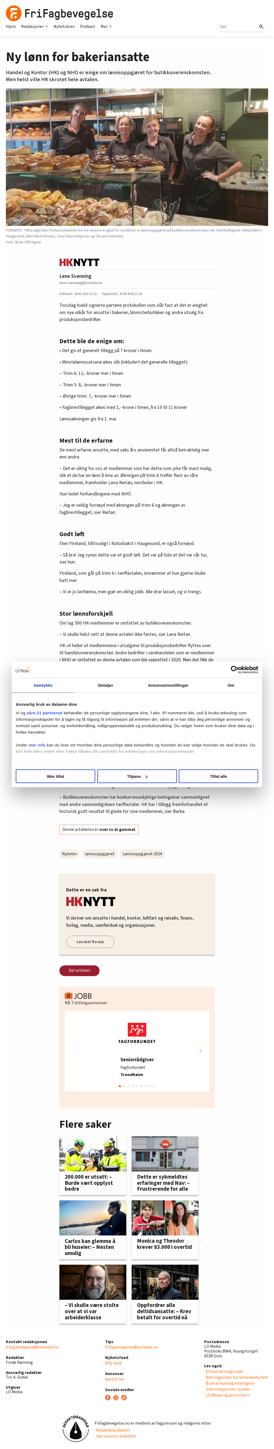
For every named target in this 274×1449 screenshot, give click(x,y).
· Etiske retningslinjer (223, 1372)
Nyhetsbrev (64, 26)
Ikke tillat (58, 776)
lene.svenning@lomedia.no (80, 283)
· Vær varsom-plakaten (115, 1436)
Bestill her (114, 1379)
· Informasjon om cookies (227, 1389)
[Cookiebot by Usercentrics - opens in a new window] (230, 670)
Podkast (87, 26)
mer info (41, 744)
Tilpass (137, 776)
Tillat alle (215, 776)
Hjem (11, 26)
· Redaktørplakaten (112, 1430)
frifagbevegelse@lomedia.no (32, 1347)
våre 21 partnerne (49, 712)
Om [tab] (227, 685)
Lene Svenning (75, 276)
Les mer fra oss (90, 942)
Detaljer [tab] (107, 685)
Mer (106, 26)
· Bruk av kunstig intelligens (229, 1383)
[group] (137, 1051)
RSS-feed (113, 1363)
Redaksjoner (34, 26)
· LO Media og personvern (227, 1395)
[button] (201, 1051)
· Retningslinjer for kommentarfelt (236, 1377)
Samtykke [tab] (46, 685)
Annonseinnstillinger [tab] (167, 685)
